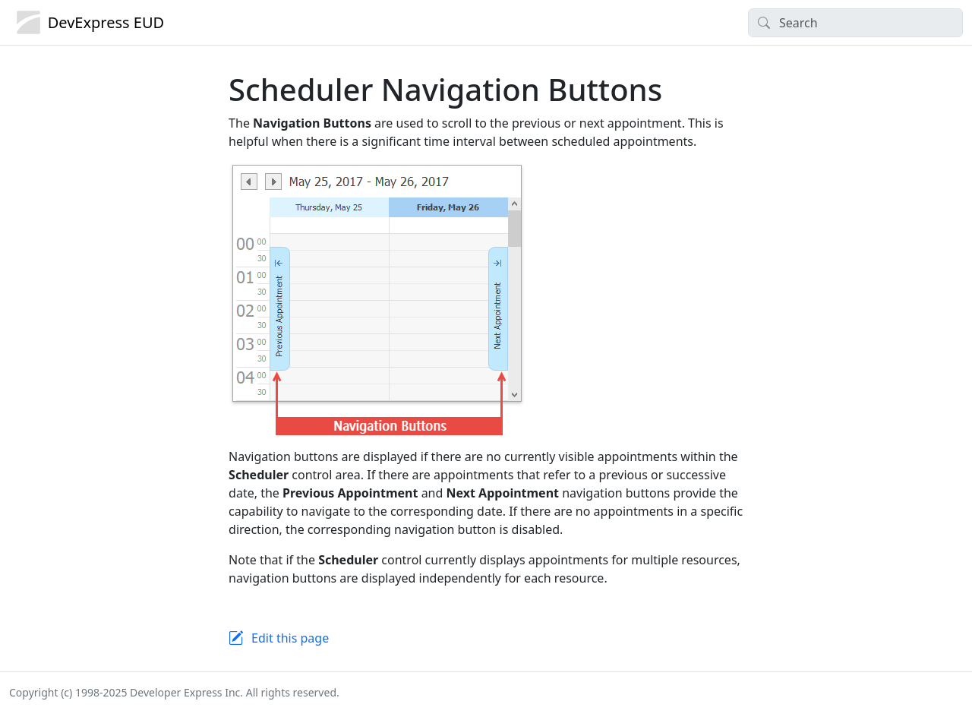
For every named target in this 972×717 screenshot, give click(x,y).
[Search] (855, 22)
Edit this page (290, 638)
